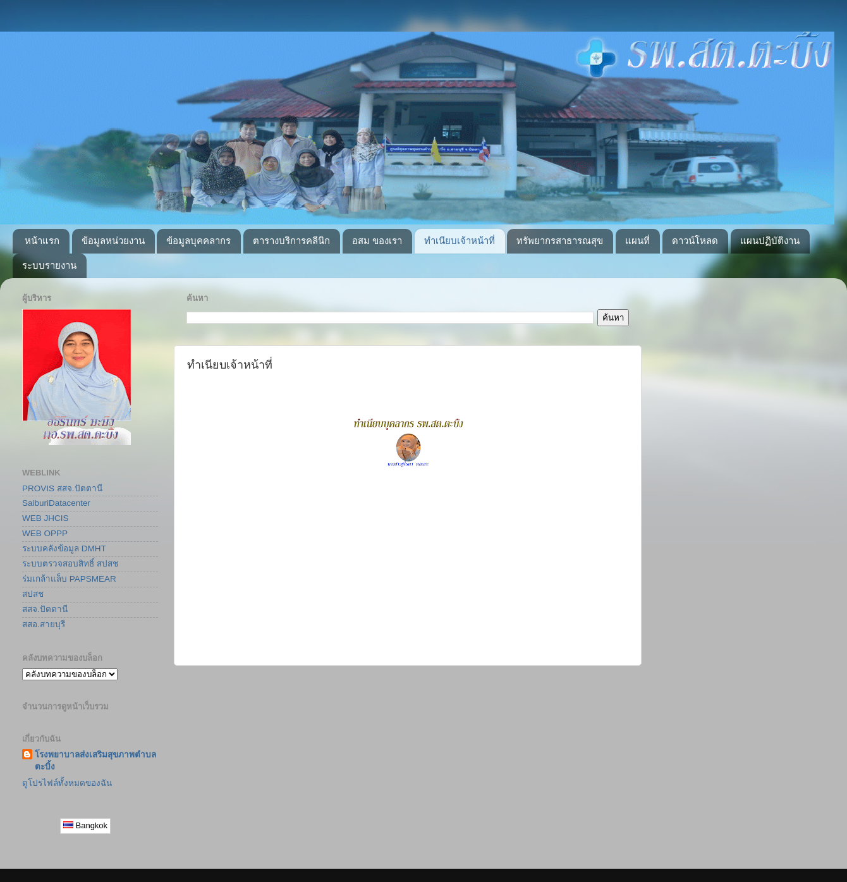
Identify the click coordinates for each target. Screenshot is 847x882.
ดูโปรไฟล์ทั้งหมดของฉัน (67, 783)
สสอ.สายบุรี (43, 624)
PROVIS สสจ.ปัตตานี (62, 488)
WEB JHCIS (45, 518)
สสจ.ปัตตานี (45, 609)
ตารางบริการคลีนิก (291, 240)
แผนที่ (637, 240)
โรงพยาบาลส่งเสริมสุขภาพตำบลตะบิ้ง (95, 760)
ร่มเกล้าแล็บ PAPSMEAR (69, 579)
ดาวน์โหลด (695, 240)
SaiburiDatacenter (56, 503)
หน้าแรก (42, 240)
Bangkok (85, 825)
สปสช (33, 594)
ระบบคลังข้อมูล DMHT (64, 548)
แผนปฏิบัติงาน (770, 240)
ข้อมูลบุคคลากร (198, 240)
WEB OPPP (45, 533)
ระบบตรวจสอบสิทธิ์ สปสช (70, 563)
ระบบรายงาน (49, 265)
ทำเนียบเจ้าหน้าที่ (459, 240)
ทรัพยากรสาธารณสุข (559, 240)
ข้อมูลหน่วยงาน (113, 240)
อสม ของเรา (377, 240)
